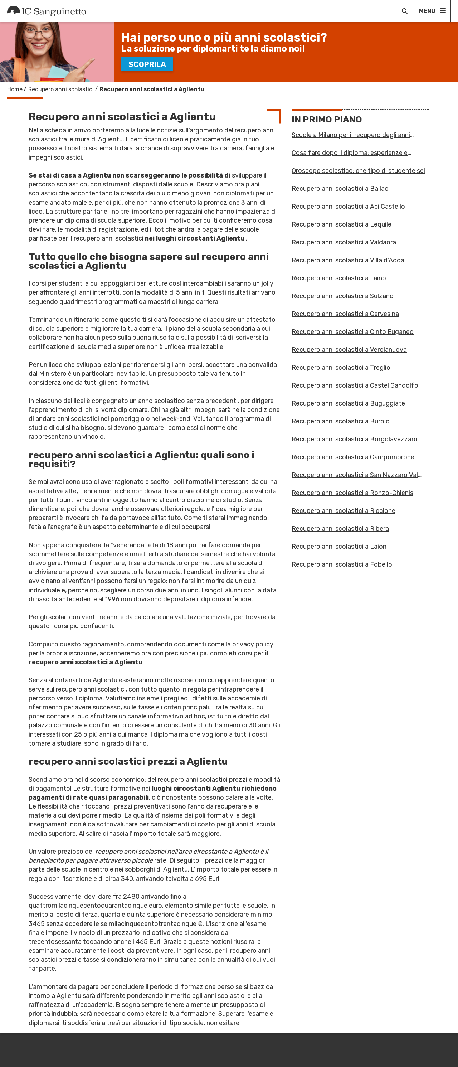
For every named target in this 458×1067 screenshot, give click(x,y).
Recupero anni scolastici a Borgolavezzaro (355, 439)
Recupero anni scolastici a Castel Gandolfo (355, 385)
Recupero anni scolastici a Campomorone (353, 457)
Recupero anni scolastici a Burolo (341, 421)
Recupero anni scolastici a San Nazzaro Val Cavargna (355, 475)
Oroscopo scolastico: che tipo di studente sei (358, 170)
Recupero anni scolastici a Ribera (340, 528)
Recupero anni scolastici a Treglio (341, 367)
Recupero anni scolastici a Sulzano (343, 296)
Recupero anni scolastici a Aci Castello (348, 206)
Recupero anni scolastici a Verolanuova (349, 349)
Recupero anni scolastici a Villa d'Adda (348, 260)
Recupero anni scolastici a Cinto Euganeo (353, 331)
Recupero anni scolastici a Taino (339, 278)
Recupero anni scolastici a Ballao (340, 188)
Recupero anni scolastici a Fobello (342, 564)
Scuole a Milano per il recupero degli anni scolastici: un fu (351, 135)
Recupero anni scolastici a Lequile (341, 224)
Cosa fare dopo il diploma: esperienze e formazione (350, 152)
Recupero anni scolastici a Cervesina (345, 313)
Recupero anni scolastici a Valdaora (344, 242)
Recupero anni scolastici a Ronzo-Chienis (352, 492)
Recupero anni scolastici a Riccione (343, 510)
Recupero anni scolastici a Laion (339, 546)
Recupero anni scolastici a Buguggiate (348, 403)
